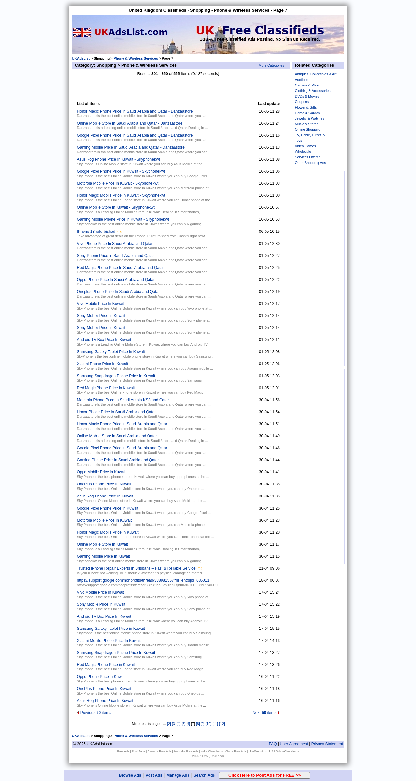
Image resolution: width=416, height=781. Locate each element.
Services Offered (308, 157)
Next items (266, 712)
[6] (188, 724)
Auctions (301, 80)
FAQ (273, 744)
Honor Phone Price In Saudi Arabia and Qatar (116, 412)
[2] (169, 724)
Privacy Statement (327, 744)
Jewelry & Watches (309, 118)
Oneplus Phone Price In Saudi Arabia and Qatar (118, 291)
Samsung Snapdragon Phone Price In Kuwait (116, 376)
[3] (174, 724)
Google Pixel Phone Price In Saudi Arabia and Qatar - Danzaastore (135, 135)
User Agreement (294, 744)
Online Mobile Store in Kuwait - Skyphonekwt (116, 207)
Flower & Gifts (306, 107)
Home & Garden (307, 113)
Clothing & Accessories (313, 91)
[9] (203, 724)
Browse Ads (130, 775)
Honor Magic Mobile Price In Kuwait (108, 532)
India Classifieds (212, 751)
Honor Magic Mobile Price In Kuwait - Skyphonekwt (121, 195)
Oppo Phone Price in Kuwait (101, 676)
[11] (215, 724)
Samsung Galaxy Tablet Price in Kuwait (111, 352)
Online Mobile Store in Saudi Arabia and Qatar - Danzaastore (130, 123)
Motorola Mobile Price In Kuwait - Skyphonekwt (118, 183)
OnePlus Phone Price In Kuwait (104, 484)
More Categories (271, 65)
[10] (209, 724)
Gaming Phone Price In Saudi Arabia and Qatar (118, 460)
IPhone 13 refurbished (96, 231)
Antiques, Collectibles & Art (316, 74)
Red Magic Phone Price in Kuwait (106, 388)
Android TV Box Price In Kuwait (104, 340)
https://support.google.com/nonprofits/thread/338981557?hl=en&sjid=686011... (145, 580)
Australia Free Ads (186, 751)
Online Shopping (308, 129)
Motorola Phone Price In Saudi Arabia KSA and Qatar (123, 400)
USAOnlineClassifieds (284, 751)
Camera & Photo (308, 85)
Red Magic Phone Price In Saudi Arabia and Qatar (120, 267)
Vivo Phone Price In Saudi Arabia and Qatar (115, 243)
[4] (179, 724)
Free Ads (123, 751)
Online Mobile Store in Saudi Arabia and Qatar (117, 436)
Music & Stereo (306, 124)
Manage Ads (177, 775)
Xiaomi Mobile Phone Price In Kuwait (109, 640)
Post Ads (154, 775)
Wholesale (303, 151)
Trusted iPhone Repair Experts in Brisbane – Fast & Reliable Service (136, 568)
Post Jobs (138, 751)
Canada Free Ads (159, 751)
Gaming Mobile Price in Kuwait (103, 556)
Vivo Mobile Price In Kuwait (100, 303)
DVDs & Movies (307, 96)
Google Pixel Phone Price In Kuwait (107, 508)
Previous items (94, 712)
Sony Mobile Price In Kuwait (101, 315)
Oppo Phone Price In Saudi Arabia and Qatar (116, 279)
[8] (198, 724)
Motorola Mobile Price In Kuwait (104, 520)
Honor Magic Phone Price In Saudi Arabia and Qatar (122, 424)
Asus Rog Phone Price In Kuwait (105, 496)
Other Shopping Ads (310, 163)
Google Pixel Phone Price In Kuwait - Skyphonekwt (121, 171)
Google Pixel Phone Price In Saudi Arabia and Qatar (122, 448)
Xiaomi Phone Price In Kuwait (102, 364)
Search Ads (204, 775)
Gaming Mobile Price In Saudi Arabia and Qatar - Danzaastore (131, 147)
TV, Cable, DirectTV (310, 135)
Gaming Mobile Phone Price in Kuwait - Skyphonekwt (123, 219)
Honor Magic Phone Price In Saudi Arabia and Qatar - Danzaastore (135, 111)
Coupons (302, 102)
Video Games (305, 146)
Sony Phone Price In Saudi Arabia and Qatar (115, 255)
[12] (222, 724)
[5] (183, 724)
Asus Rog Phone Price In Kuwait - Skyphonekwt (118, 159)
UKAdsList (81, 58)
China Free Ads (235, 751)
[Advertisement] (178, 89)
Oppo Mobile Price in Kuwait (101, 472)
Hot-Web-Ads (258, 751)
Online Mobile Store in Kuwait (102, 544)
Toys (298, 140)
